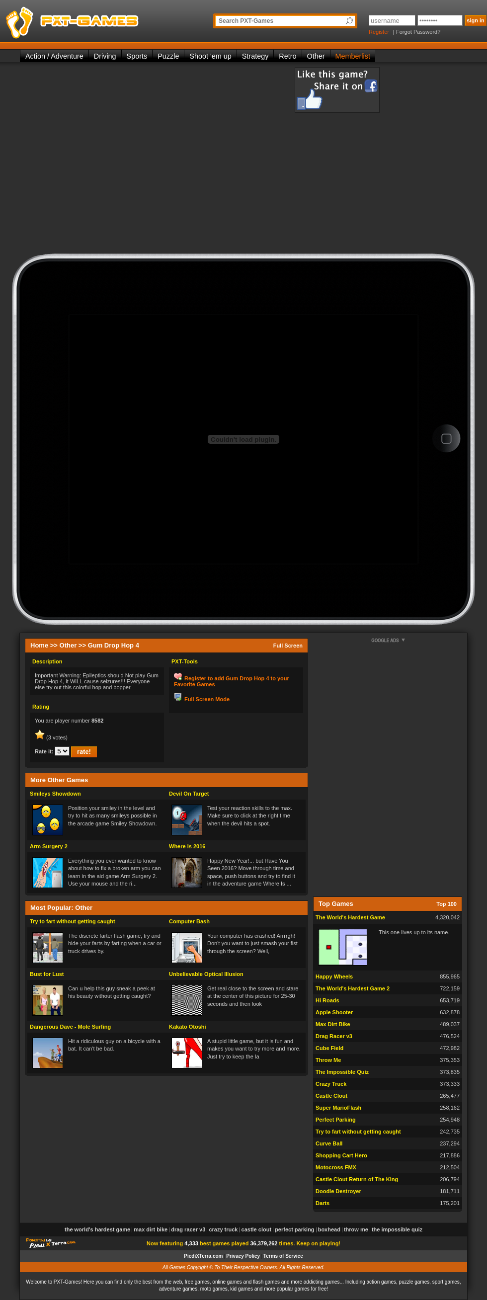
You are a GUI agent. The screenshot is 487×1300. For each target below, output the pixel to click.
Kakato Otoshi (187, 1027)
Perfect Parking (336, 1120)
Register (379, 32)
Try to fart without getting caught (72, 921)
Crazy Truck (331, 1084)
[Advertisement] (113, 160)
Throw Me (328, 1060)
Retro (287, 56)
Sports (137, 56)
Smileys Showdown (55, 794)
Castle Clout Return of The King (357, 1179)
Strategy (255, 56)
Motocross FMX (336, 1167)
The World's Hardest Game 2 (353, 988)
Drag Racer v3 (334, 1036)
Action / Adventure (54, 56)
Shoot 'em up (210, 56)
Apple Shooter (334, 1012)
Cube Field (329, 1048)
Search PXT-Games (246, 20)
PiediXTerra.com (203, 1256)
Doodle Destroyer (338, 1191)
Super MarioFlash (338, 1108)
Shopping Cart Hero (341, 1155)
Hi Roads (327, 1000)
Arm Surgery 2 (49, 846)
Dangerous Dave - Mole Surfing (70, 1027)
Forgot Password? (418, 32)
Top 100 (446, 904)
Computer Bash (189, 921)
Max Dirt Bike (333, 1024)
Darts (322, 1203)
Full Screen (288, 646)
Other (316, 56)
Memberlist (352, 56)
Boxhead (329, 1229)
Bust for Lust (47, 974)
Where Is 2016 (187, 846)
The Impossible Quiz (342, 1072)
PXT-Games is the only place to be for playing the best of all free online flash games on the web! (95, 20)
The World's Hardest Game (350, 917)
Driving (105, 56)
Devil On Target (189, 794)
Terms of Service (283, 1256)
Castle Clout (331, 1096)
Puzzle (168, 56)
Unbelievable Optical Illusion (206, 974)
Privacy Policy (243, 1256)
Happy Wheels (334, 976)
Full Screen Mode (207, 699)
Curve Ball (329, 1143)
